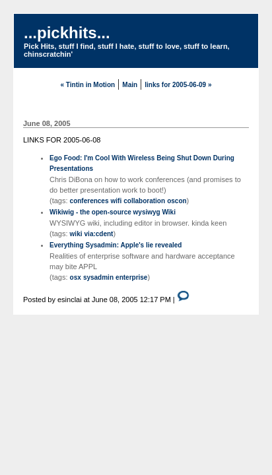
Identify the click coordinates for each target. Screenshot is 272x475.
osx (75, 277)
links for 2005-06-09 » (178, 84)
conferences (89, 201)
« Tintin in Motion (88, 84)
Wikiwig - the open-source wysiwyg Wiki (113, 212)
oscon (176, 201)
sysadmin (98, 277)
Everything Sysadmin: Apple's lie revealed (116, 245)
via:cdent (99, 234)
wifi (116, 201)
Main (129, 84)
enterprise (131, 277)
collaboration (144, 201)
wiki (76, 234)
